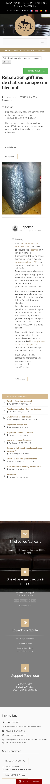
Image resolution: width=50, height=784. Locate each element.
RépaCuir (34, 250)
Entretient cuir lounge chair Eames (22, 459)
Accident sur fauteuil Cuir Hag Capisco (24, 409)
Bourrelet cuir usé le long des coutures (24, 466)
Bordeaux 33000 (37, 549)
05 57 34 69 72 (15, 761)
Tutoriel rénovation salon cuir (19, 401)
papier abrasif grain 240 (26, 262)
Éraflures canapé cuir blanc (19, 417)
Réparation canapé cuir (17, 425)
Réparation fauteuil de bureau (20, 432)
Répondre (10, 157)
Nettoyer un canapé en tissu (19, 440)
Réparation (11, 474)
